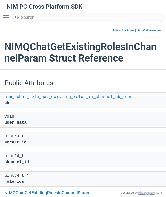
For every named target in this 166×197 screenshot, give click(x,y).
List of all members (149, 30)
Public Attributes (123, 30)
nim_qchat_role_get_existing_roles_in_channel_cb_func (68, 97)
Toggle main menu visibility (7, 15)
